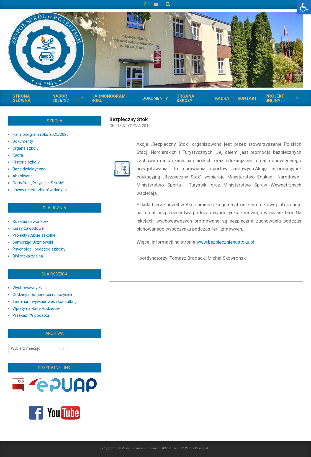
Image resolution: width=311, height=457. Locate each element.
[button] (304, 7)
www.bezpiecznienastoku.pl (225, 242)
